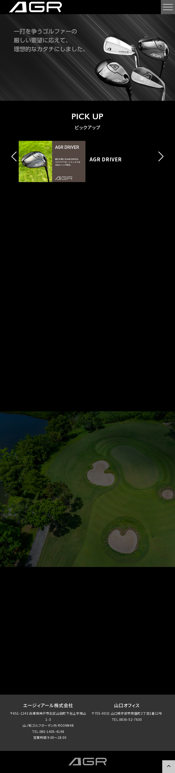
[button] (14, 157)
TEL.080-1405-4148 (48, 732)
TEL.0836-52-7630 (127, 720)
